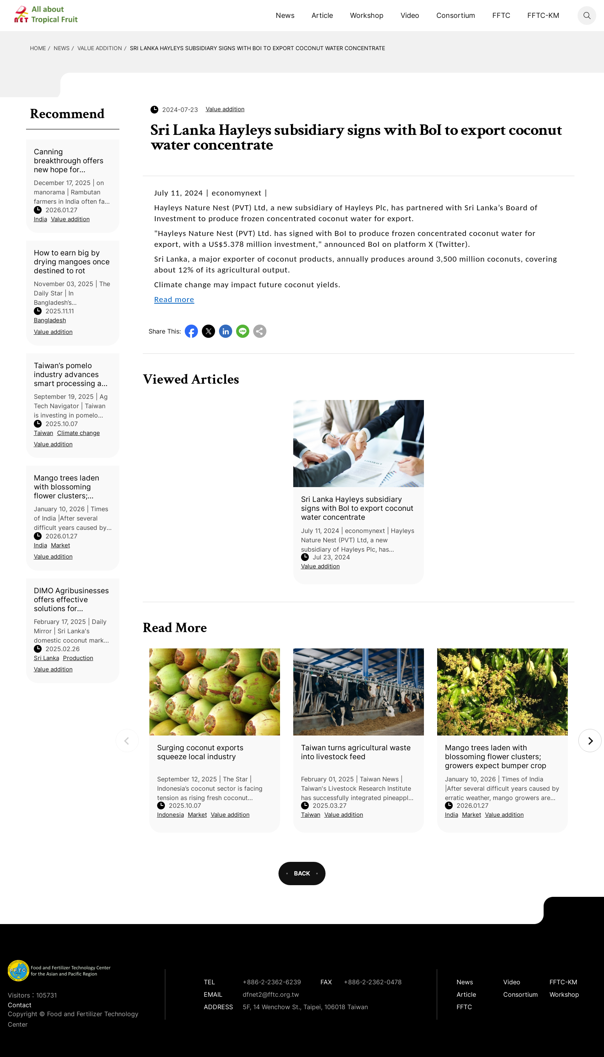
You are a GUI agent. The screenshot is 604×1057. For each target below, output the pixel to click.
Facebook (191, 331)
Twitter (208, 331)
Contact (20, 1005)
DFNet (52, 15)
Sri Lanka (46, 658)
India (40, 219)
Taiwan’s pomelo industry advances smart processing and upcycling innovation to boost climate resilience (72, 374)
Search (587, 15)
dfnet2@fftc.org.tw (271, 994)
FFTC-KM (543, 15)
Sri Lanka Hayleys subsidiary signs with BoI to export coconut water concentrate (257, 48)
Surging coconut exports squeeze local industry (200, 752)
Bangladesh (50, 320)
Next (590, 740)
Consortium (455, 15)
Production (78, 658)
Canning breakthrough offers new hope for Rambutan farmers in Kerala (70, 160)
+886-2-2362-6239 (272, 982)
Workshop (366, 15)
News (285, 15)
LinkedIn (225, 331)
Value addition (99, 48)
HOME (38, 48)
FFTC (501, 15)
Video (410, 15)
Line (242, 331)
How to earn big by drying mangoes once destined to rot (72, 261)
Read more (174, 299)
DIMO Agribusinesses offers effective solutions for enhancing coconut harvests (71, 599)
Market (60, 545)
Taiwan (43, 433)
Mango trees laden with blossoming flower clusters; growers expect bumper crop (66, 486)
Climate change (78, 433)
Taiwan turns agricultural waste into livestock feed (356, 752)
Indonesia (170, 814)
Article (322, 15)
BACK (302, 873)
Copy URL (259, 331)
